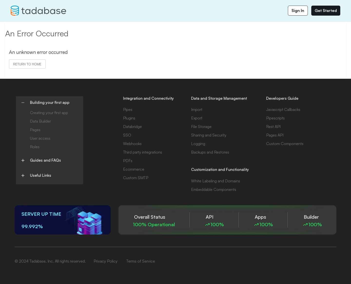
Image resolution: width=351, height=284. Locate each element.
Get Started (326, 10)
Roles (34, 146)
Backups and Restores (210, 152)
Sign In (298, 10)
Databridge (132, 126)
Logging (198, 143)
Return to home (27, 64)
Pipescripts (275, 118)
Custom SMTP (135, 177)
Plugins (129, 118)
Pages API (274, 135)
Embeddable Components (213, 189)
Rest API (273, 126)
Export (196, 118)
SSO (127, 135)
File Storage (201, 126)
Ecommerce (133, 169)
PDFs (127, 160)
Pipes (127, 109)
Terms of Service (140, 261)
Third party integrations (142, 152)
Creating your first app (49, 112)
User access (40, 138)
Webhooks (132, 143)
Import (196, 109)
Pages (35, 129)
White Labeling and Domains (215, 180)
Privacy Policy (105, 261)
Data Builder (40, 121)
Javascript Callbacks (283, 109)
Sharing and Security (208, 135)
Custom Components (284, 143)
